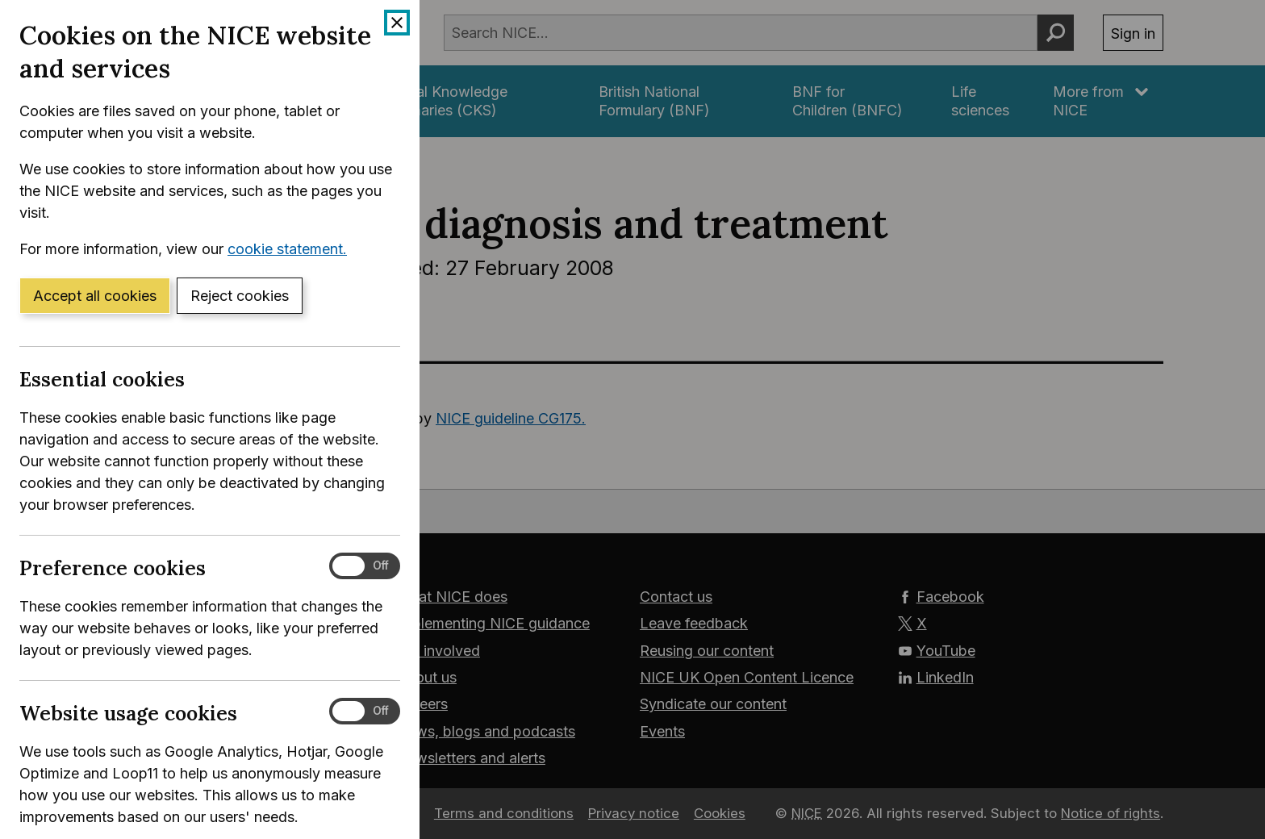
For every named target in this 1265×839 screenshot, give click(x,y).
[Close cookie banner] (397, 22)
